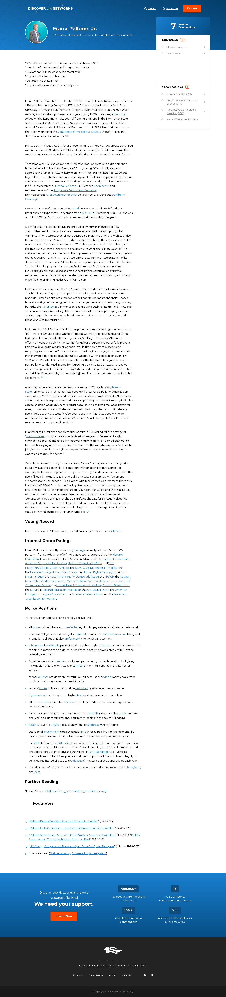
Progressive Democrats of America (75, 190)
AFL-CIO (92, 589)
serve (105, 645)
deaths (77, 760)
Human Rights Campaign (98, 572)
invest (79, 665)
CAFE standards (98, 751)
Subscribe (170, 8)
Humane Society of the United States (53, 572)
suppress (93, 724)
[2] (62, 319)
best (36, 743)
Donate (192, 8)
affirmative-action (115, 634)
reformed (91, 713)
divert (108, 677)
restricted (81, 688)
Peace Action (58, 581)
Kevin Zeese (101, 185)
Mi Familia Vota (57, 563)
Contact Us (126, 975)
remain (61, 661)
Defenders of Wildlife (103, 567)
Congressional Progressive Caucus (79, 131)
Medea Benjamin (65, 185)
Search (150, 8)
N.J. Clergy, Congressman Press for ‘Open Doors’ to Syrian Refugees (72, 846)
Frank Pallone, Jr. (50, 8)
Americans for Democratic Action (78, 576)
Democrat (119, 114)
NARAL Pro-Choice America (52, 567)
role (83, 731)
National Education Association (61, 589)
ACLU (53, 576)
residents (43, 702)
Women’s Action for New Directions (89, 581)
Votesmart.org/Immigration (89, 853)
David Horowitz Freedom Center (113, 965)
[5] (89, 511)
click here (115, 531)
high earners (37, 695)
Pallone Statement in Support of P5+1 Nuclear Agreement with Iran (72, 835)
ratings (80, 550)
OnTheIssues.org (96, 791)
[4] (71, 422)
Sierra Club (82, 567)
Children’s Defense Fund (87, 594)
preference (71, 638)
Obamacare (36, 645)
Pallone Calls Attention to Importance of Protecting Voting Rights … (72, 828)
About (112, 975)
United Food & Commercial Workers (78, 585)
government (51, 731)
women (37, 627)
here (130, 767)
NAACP (109, 576)
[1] (122, 248)
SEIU (33, 589)
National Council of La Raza (85, 563)
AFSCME (103, 589)
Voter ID (47, 306)
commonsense (35, 436)
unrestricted (70, 627)
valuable (53, 645)
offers (122, 713)
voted (75, 208)
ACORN (86, 213)
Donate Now (64, 916)
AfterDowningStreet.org (61, 194)
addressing (64, 743)
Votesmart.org (75, 791)
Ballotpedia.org (55, 791)
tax (79, 695)
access (43, 688)
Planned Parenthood (115, 585)
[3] (42, 377)
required (80, 634)
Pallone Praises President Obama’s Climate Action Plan (64, 821)
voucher (43, 677)
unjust (55, 724)
